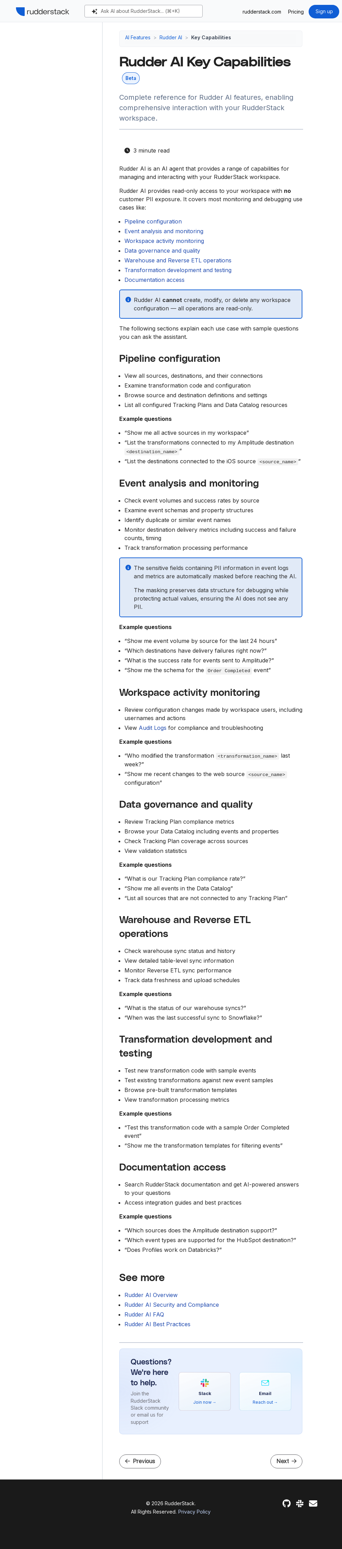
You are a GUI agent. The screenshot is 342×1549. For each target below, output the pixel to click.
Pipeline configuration (153, 221)
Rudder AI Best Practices (157, 1324)
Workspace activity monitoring (164, 240)
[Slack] (299, 1504)
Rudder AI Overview (151, 1294)
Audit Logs (152, 727)
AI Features (137, 37)
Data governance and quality (162, 250)
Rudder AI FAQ (144, 1314)
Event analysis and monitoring (163, 231)
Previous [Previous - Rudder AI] (140, 1461)
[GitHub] (287, 1504)
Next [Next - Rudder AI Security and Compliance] (286, 1461)
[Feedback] (313, 1504)
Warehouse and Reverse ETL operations (177, 260)
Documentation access (154, 279)
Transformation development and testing (177, 270)
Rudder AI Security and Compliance (171, 1304)
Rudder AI (171, 37)
